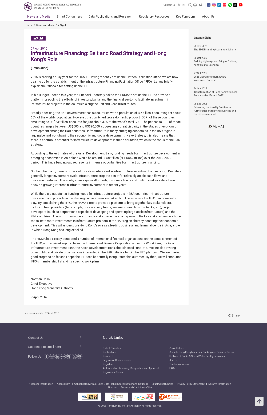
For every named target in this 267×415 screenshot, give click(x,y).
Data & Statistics (112, 348)
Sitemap (112, 387)
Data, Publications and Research (111, 16)
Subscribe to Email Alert (44, 347)
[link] (201, 5)
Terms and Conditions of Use (137, 387)
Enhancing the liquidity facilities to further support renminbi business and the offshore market (215, 111)
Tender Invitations (179, 364)
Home (29, 25)
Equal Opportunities (162, 383)
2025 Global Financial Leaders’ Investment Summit (210, 78)
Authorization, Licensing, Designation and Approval (131, 368)
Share (233, 315)
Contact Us (170, 4)
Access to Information (41, 383)
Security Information (219, 383)
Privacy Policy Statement (191, 383)
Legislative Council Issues (117, 360)
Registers (108, 364)
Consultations (177, 348)
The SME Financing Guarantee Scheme (215, 49)
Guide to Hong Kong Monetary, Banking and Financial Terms (201, 352)
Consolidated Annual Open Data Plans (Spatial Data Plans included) (111, 383)
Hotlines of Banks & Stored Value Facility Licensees (197, 356)
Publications (109, 352)
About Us (208, 16)
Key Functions (186, 16)
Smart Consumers (69, 16)
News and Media (38, 16)
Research (108, 356)
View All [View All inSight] (216, 126)
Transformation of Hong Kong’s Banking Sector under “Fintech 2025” (215, 94)
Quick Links (113, 337)
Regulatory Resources (154, 16)
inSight (62, 25)
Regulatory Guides (113, 372)
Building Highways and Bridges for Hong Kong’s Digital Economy (215, 63)
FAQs (172, 368)
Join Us (173, 360)
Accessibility (63, 383)
